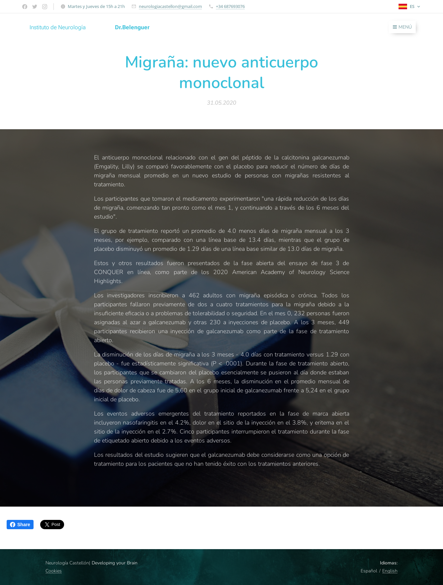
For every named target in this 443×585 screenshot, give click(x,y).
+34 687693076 (230, 6)
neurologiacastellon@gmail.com (170, 6)
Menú (402, 27)
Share (20, 524)
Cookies (53, 571)
